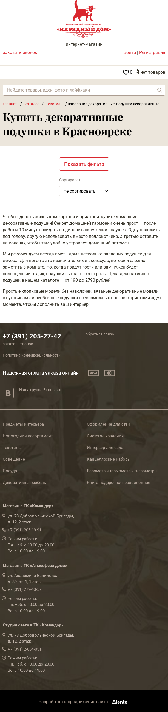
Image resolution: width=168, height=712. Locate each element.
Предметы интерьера (23, 424)
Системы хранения (105, 436)
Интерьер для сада (105, 447)
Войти (130, 52)
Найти (159, 90)
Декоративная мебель (24, 482)
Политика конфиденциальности (32, 355)
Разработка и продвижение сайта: (84, 701)
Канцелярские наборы (109, 459)
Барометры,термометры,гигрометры (122, 470)
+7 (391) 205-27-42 (32, 336)
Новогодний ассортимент (28, 436)
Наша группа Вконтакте (40, 390)
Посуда (10, 470)
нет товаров (152, 72)
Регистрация (152, 52)
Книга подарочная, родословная (118, 482)
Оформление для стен (108, 424)
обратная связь (100, 334)
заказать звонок (20, 52)
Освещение (14, 459)
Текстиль (12, 447)
